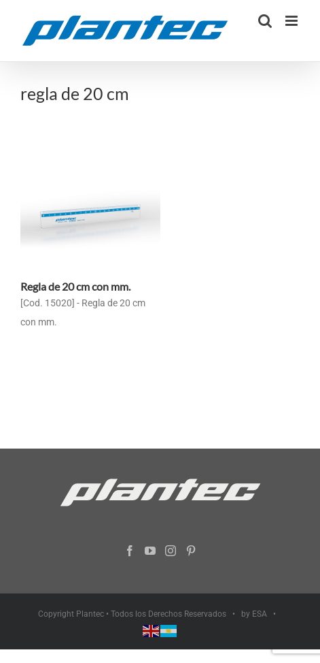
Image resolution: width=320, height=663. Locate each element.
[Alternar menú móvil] (292, 21)
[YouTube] (150, 550)
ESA (259, 614)
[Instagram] (170, 550)
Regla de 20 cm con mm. (75, 286)
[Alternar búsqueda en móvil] (265, 21)
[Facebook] (129, 550)
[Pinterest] (190, 550)
